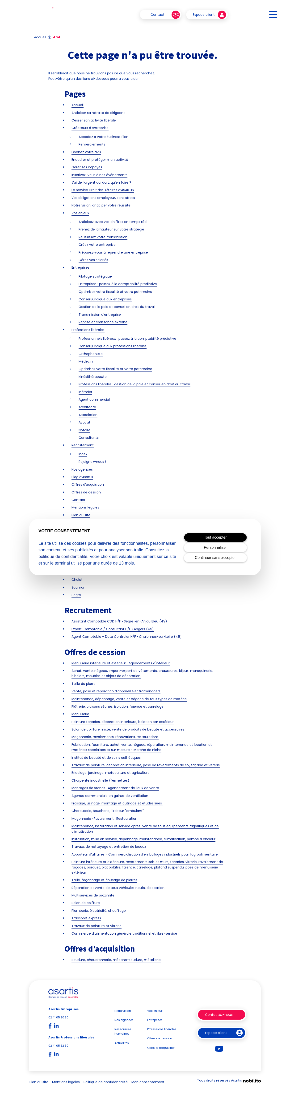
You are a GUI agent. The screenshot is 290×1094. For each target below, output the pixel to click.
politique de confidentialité (62, 556)
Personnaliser (215, 547)
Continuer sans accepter (215, 558)
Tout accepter (215, 537)
